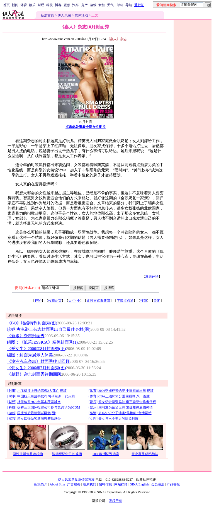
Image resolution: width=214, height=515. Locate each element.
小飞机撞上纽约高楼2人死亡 (38, 391)
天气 (110, 5)
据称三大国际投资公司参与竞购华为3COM (48, 407)
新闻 (15, 5)
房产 (84, 5)
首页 (6, 5)
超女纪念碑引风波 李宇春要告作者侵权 (127, 402)
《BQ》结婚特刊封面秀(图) (32, 323)
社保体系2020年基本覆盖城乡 (39, 402)
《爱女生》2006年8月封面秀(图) (36, 348)
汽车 (75, 5)
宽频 (67, 5)
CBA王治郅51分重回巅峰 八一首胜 (124, 396)
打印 (143, 301)
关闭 (157, 301)
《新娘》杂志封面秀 (26, 336)
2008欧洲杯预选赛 (106, 454)
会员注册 (157, 484)
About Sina (57, 484)
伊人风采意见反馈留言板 (76, 480)
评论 (38, 301)
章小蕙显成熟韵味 (145, 454)
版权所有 (115, 501)
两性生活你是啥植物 (28, 454)
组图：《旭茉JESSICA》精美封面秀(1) (42, 342)
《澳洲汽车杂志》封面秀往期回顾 (38, 361)
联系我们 (89, 484)
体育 (23, 5)
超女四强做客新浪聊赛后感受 (39, 419)
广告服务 (74, 484)
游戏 (93, 5)
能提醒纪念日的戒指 (67, 454)
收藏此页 (55, 301)
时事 (12, 391)
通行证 (139, 5)
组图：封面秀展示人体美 (30, 355)
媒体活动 (81, 15)
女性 (101, 5)
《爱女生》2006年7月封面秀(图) (36, 368)
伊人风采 (64, 15)
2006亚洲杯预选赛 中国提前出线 (122, 391)
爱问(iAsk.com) (27, 288)
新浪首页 (47, 15)
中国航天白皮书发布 (32, 396)
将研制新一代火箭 (61, 396)
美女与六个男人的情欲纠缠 (118, 419)
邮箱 (120, 5)
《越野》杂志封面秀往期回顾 (34, 374)
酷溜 (93, 413)
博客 (58, 5)
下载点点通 (125, 301)
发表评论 (152, 276)
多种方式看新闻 (98, 301)
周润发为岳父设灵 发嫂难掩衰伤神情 (125, 407)
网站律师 (121, 484)
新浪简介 (40, 484)
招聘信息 (105, 484)
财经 (41, 5)
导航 (128, 5)
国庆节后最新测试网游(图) (36, 413)
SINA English (139, 484)
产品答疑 (173, 484)
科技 (49, 5)
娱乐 (32, 5)
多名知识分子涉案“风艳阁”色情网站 (125, 413)
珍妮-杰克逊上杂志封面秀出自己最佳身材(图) (49, 329)
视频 (63, 391)
